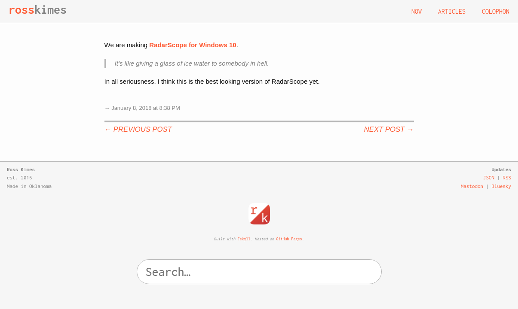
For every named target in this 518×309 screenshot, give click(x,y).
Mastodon (472, 186)
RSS (507, 177)
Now (416, 11)
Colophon (495, 11)
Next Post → (389, 129)
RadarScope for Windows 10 (192, 44)
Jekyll (244, 238)
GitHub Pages (289, 238)
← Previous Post (138, 129)
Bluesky (502, 186)
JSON (488, 177)
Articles (452, 11)
